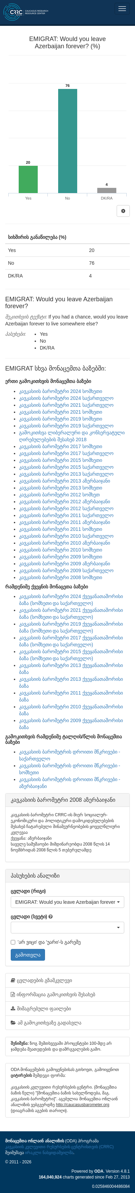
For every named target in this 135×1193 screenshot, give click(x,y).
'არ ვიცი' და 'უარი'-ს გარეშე (46, 942)
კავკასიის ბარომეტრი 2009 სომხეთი (60, 556)
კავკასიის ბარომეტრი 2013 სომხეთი (60, 488)
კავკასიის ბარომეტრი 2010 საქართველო (66, 536)
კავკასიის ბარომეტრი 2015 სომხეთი (60, 460)
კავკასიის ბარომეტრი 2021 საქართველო (66, 405)
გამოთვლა (27, 955)
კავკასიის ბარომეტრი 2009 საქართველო (66, 570)
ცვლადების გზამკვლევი (41, 980)
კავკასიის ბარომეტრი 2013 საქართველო (66, 474)
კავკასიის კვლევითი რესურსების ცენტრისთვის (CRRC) (59, 1146)
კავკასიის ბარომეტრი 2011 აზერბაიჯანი (64, 522)
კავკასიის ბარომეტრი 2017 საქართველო (66, 453)
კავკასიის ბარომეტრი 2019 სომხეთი (60, 419)
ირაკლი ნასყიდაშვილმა (49, 1152)
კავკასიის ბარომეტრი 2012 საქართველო (66, 508)
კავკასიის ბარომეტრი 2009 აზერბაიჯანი (64, 563)
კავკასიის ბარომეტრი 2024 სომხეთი (60, 391)
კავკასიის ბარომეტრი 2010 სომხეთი (60, 550)
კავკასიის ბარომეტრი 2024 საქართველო (66, 398)
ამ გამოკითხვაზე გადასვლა (46, 1022)
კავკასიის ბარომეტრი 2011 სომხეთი (60, 529)
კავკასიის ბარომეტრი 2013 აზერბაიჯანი (64, 481)
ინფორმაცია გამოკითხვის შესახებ (53, 994)
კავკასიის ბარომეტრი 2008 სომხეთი (60, 577)
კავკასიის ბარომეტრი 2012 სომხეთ (59, 494)
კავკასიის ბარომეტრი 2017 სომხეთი (60, 446)
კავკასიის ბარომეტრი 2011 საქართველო (66, 515)
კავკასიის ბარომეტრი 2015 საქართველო (66, 467)
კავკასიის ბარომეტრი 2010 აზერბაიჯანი (64, 543)
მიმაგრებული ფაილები (41, 1008)
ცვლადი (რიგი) (28, 891)
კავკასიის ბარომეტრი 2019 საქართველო (66, 425)
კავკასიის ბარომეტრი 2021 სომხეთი (60, 412)
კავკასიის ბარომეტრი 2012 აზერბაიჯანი (64, 501)
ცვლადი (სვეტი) (29, 916)
